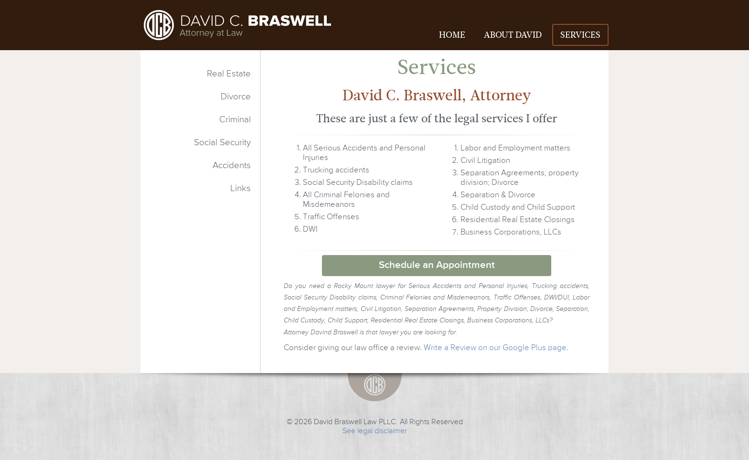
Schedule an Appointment (437, 265)
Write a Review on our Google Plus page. (496, 348)
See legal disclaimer (374, 431)
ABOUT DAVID (513, 35)
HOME (452, 35)
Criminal (235, 119)
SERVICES (580, 35)
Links (240, 188)
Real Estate (229, 73)
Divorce (236, 96)
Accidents (232, 165)
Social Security (222, 142)
